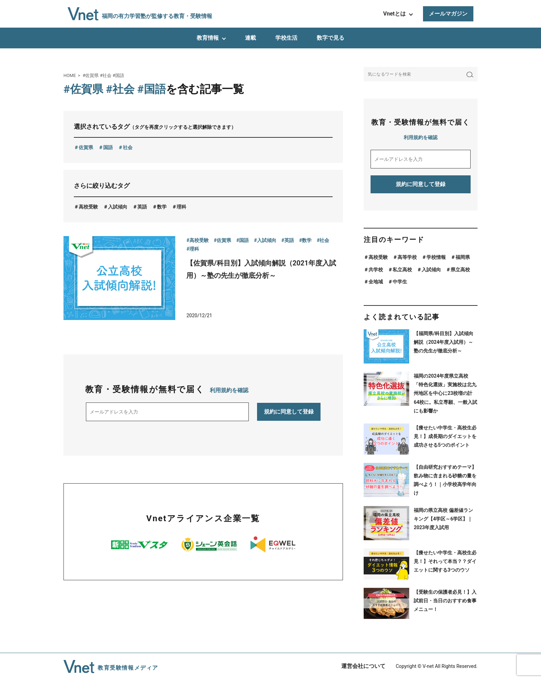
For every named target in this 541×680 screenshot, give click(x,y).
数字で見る (330, 38)
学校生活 (286, 38)
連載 (250, 38)
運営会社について (363, 666)
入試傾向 (117, 207)
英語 (142, 207)
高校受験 (88, 207)
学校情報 (436, 257)
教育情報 (208, 38)
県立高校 (460, 269)
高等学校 (407, 257)
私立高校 (402, 269)
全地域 (375, 281)
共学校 (375, 269)
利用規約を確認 (229, 390)
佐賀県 (86, 147)
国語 (108, 147)
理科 (181, 207)
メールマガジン (448, 13)
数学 (162, 207)
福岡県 (462, 257)
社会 (127, 147)
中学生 (400, 281)
